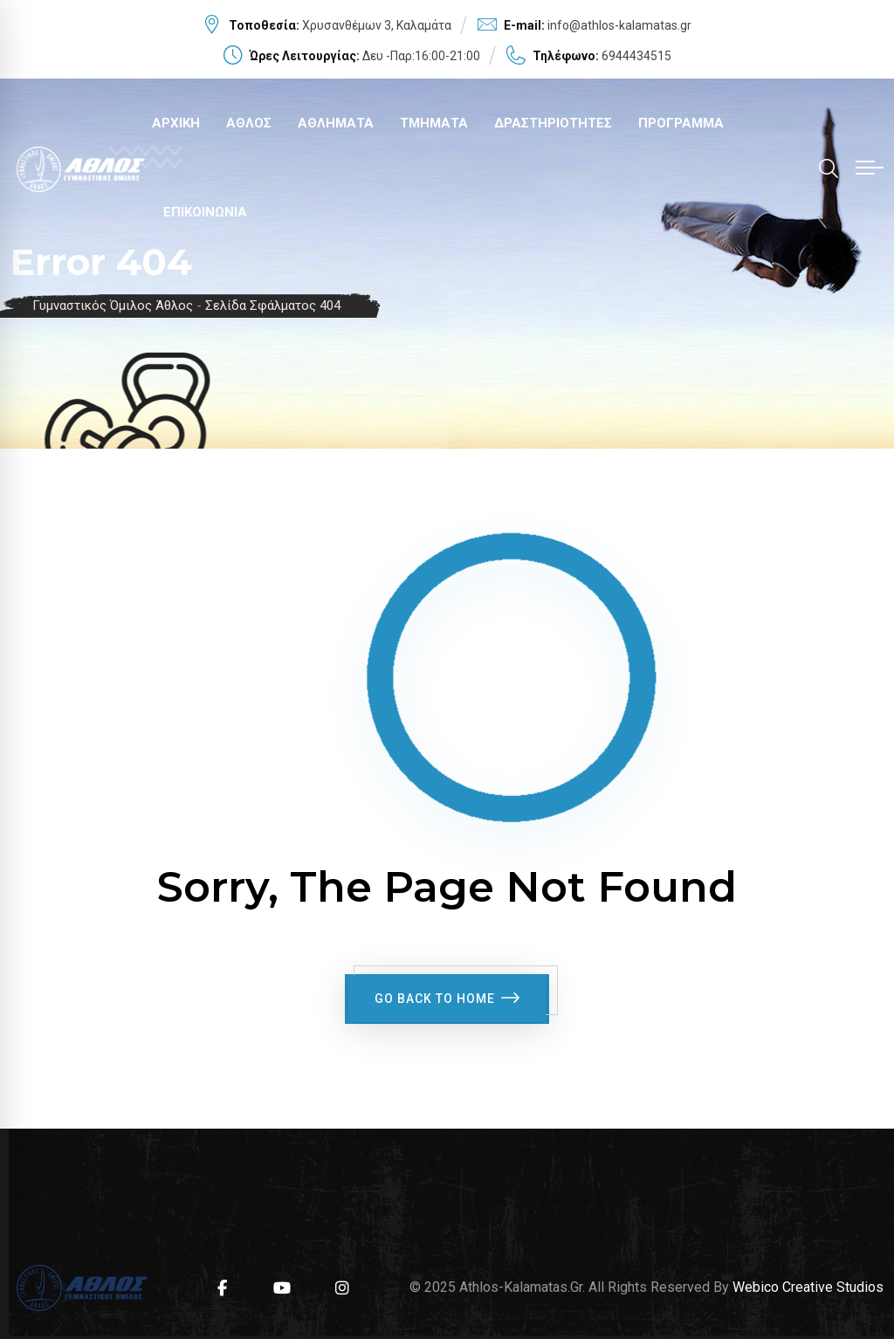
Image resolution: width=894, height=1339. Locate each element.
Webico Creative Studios (808, 1284)
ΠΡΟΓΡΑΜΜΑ (681, 123)
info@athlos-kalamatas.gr (619, 25)
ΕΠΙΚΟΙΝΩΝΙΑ (205, 212)
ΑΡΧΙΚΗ (176, 123)
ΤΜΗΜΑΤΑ (434, 123)
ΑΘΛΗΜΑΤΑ (336, 123)
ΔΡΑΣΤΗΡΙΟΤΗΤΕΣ (553, 123)
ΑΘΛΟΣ (249, 123)
